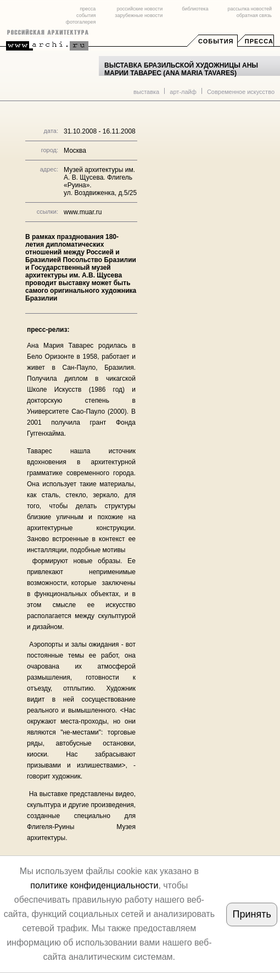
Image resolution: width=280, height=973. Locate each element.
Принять (252, 914)
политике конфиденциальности (94, 885)
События (215, 41)
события (86, 15)
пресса (88, 9)
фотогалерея (81, 22)
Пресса (259, 41)
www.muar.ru (83, 212)
